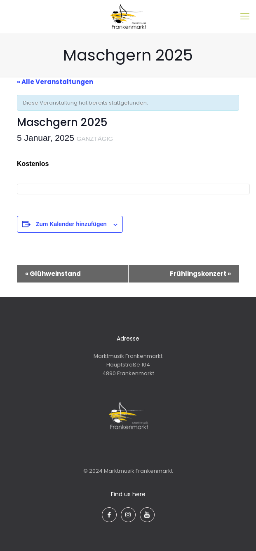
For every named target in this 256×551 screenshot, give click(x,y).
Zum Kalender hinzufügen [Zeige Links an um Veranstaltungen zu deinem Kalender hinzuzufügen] (71, 224)
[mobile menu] (245, 16)
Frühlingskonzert (200, 273)
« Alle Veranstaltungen (55, 81)
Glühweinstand (53, 273)
